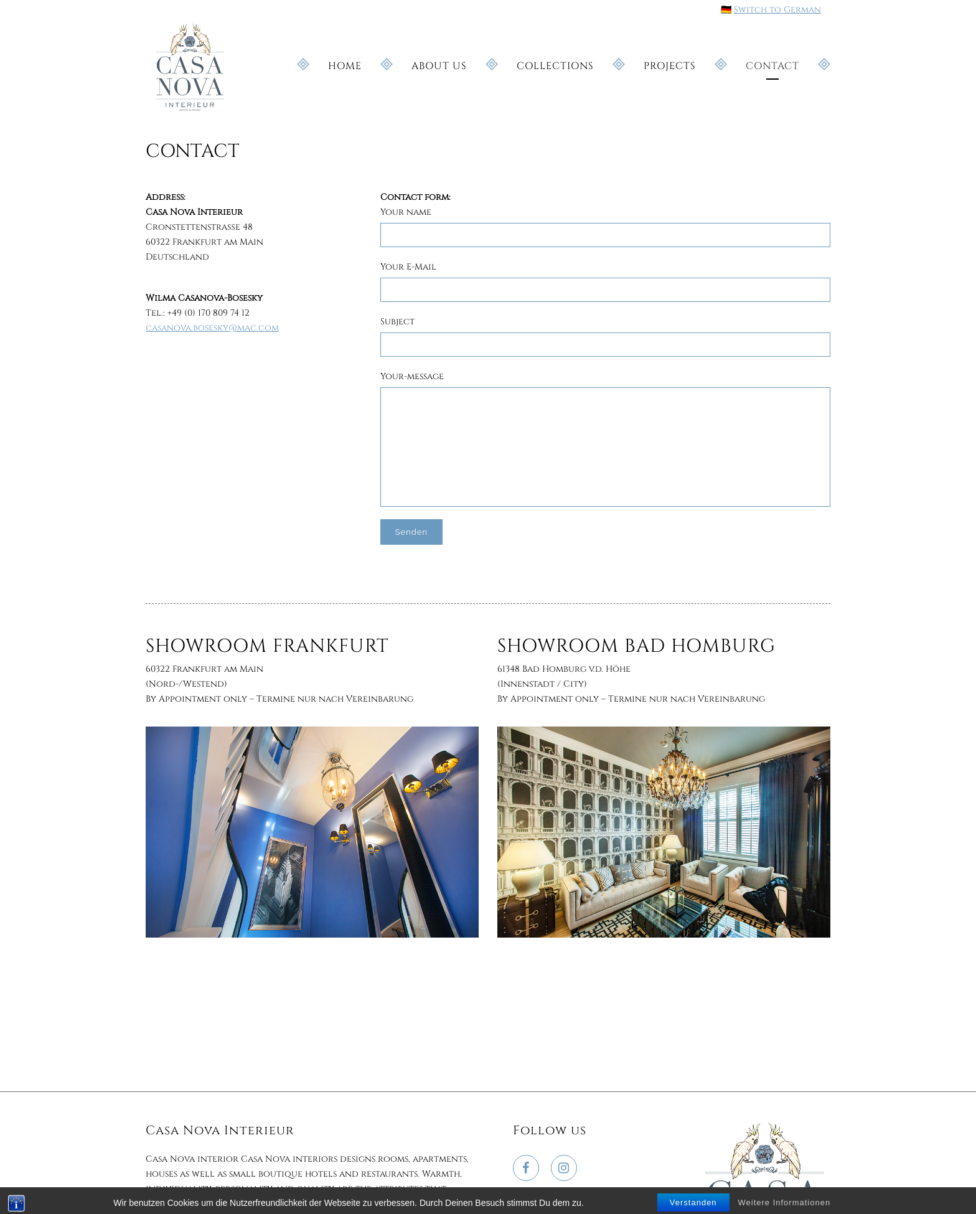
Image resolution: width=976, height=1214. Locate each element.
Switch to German (777, 10)
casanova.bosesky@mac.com (212, 328)
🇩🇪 (726, 10)
